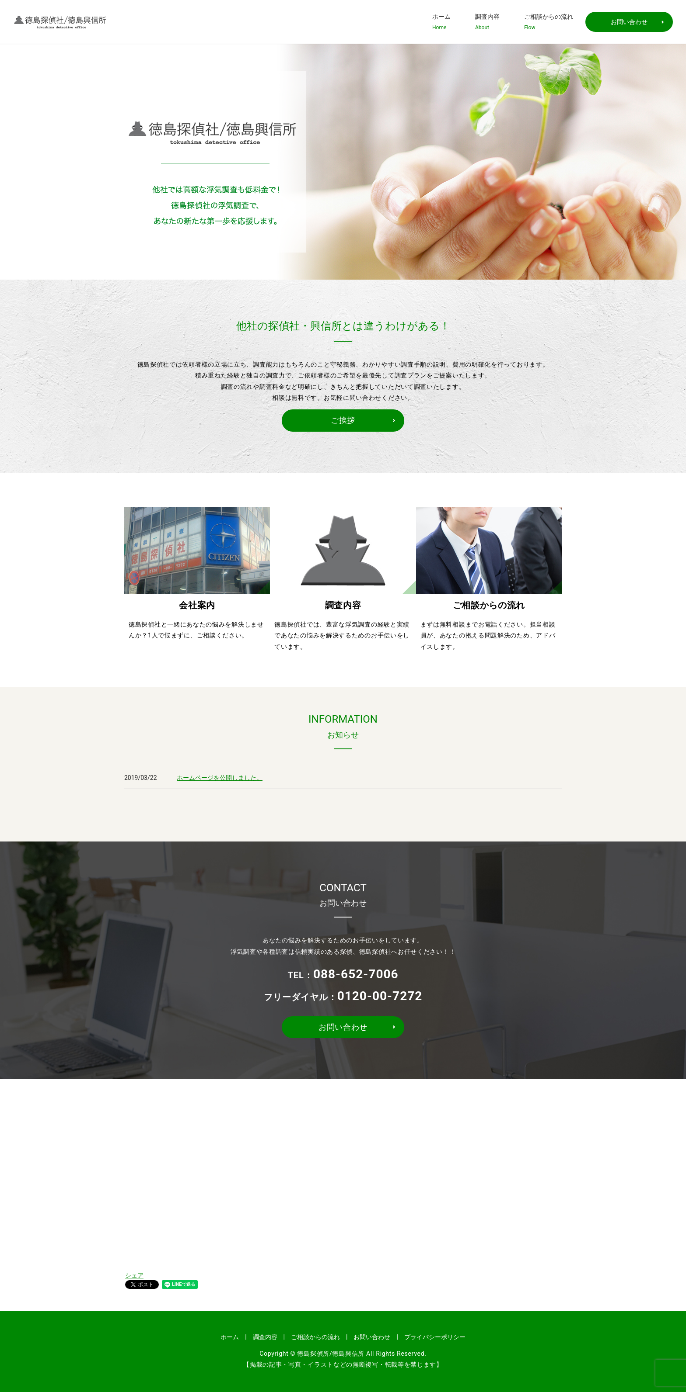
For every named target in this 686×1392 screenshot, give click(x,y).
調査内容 (487, 22)
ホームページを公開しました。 (219, 777)
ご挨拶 (343, 420)
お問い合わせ (629, 21)
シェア (134, 1275)
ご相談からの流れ (548, 22)
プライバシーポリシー (435, 1336)
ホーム (441, 22)
